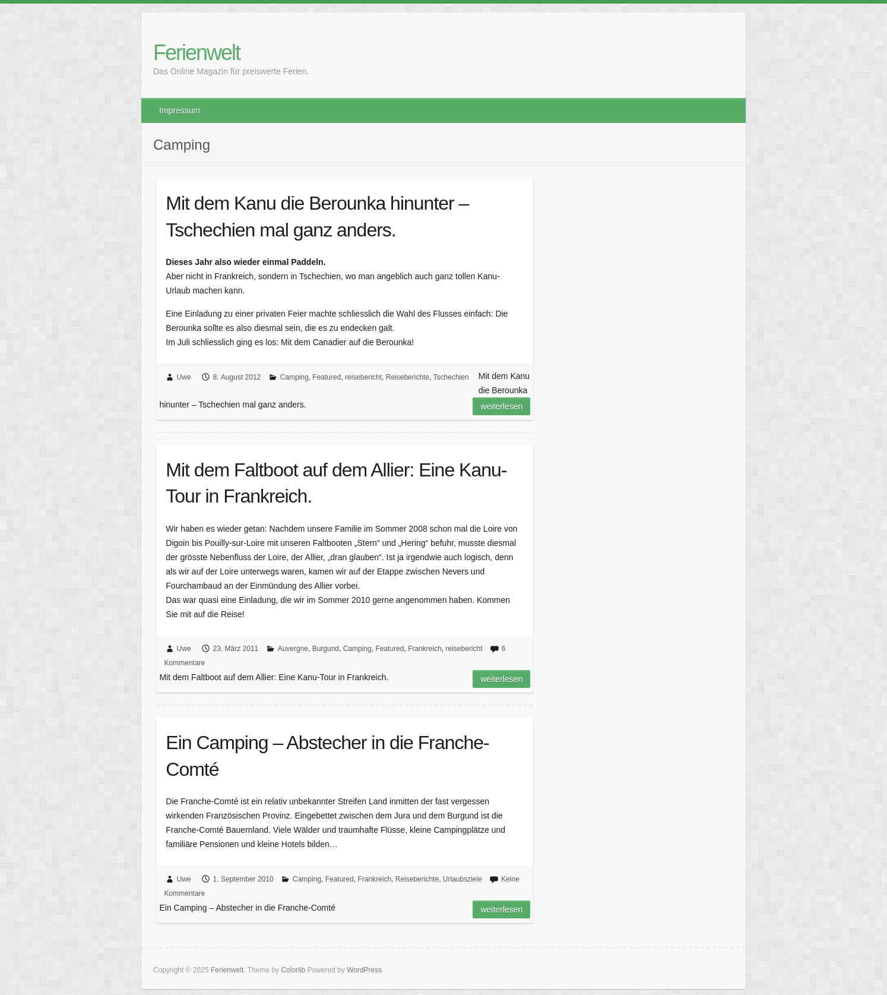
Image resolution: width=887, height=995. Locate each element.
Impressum (179, 110)
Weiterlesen (501, 406)
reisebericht (363, 377)
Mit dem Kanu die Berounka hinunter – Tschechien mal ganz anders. (317, 216)
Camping (294, 377)
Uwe (184, 377)
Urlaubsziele (462, 879)
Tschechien (451, 377)
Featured (326, 377)
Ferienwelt (196, 52)
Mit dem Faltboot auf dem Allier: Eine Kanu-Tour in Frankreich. (336, 483)
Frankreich (425, 649)
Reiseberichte (407, 377)
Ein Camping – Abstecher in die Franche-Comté (327, 756)
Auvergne (293, 649)
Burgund (325, 649)
